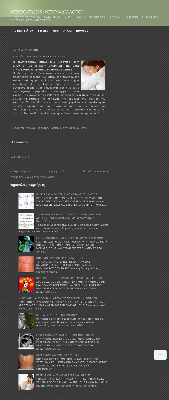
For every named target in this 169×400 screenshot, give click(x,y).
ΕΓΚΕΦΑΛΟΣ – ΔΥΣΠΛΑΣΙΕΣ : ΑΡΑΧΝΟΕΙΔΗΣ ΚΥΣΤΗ (68, 335)
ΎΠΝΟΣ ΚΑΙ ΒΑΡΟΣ (25, 49)
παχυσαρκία (70, 128)
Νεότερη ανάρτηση (20, 171)
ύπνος (84, 128)
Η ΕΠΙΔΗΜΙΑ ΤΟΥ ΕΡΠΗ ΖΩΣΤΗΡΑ (56, 315)
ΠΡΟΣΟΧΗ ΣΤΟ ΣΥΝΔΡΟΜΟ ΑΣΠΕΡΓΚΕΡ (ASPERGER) (69, 278)
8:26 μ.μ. (63, 56)
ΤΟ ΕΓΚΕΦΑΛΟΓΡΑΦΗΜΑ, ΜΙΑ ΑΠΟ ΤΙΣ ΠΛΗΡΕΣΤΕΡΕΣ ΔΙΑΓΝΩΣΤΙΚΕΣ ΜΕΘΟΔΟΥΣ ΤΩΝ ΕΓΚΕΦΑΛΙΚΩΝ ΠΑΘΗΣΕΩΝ (69, 217)
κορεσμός (44, 128)
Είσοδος (82, 30)
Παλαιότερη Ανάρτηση (96, 171)
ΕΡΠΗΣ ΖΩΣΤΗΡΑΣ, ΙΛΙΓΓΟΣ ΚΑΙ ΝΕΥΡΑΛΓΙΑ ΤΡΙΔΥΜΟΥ (70, 238)
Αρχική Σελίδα (23, 30)
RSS (56, 30)
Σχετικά (43, 30)
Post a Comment (19, 157)
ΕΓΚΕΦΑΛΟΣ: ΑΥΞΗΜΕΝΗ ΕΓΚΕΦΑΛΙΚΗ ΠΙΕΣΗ (64, 375)
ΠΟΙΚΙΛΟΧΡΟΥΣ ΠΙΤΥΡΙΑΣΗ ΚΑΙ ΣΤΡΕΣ (60, 258)
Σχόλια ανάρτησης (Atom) (40, 177)
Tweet (161, 354)
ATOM (67, 30)
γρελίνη (31, 128)
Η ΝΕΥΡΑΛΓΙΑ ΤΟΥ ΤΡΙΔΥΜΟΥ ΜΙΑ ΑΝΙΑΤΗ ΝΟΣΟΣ (66, 194)
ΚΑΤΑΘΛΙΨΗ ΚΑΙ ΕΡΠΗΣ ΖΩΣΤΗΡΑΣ (57, 355)
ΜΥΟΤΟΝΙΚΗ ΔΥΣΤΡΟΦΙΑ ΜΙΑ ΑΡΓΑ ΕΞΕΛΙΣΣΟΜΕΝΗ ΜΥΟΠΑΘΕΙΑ (58, 298)
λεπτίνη (56, 128)
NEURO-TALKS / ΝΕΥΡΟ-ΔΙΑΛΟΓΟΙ (47, 12)
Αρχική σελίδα (57, 171)
